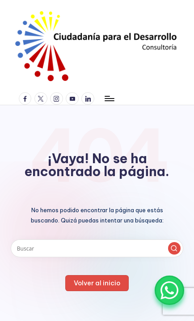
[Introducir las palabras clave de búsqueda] (97, 248)
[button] (174, 248)
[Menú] (109, 98)
